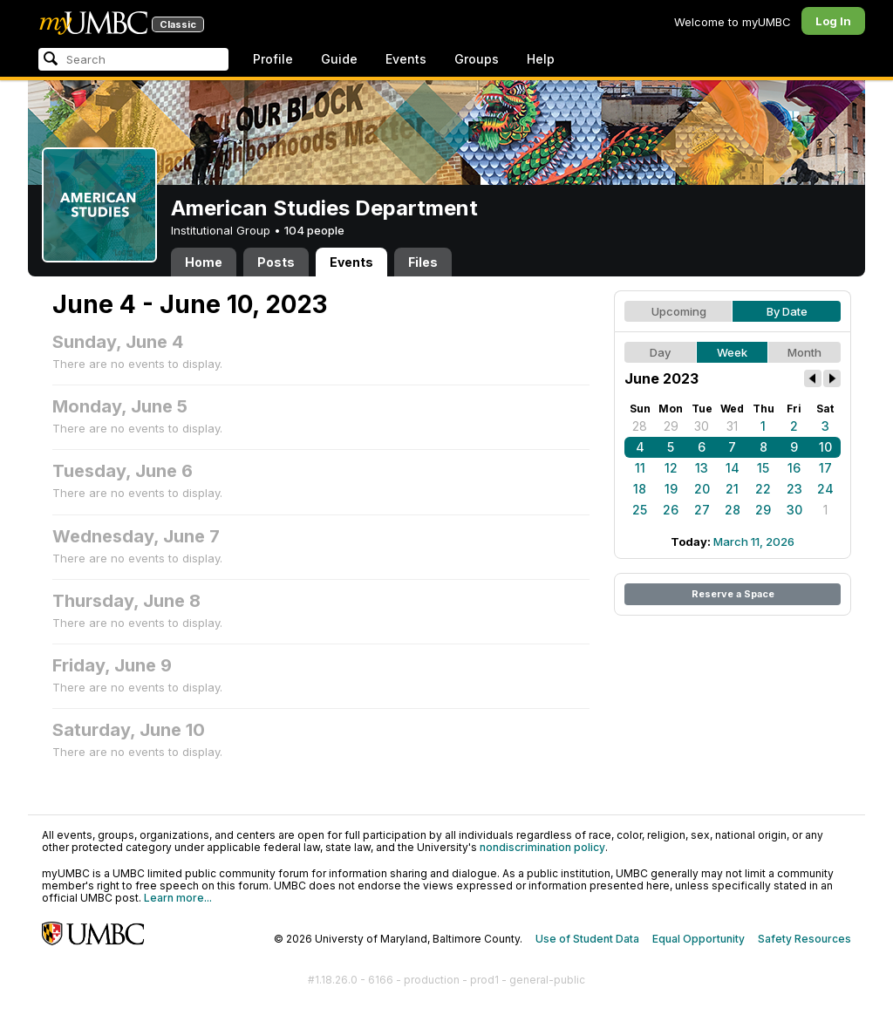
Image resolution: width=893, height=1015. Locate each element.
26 (670, 509)
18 (639, 488)
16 (794, 467)
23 (794, 488)
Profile (273, 58)
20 (702, 488)
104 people (314, 230)
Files (423, 262)
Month (804, 352)
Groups (476, 58)
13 (701, 467)
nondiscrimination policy (542, 847)
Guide (339, 58)
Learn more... (178, 897)
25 (639, 509)
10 (825, 446)
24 (825, 488)
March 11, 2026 (753, 541)
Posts (276, 262)
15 (763, 467)
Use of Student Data (587, 938)
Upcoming (678, 311)
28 (639, 426)
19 (671, 488)
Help (541, 58)
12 (671, 467)
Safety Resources (804, 938)
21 (732, 488)
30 (701, 426)
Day (660, 352)
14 (733, 467)
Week (732, 352)
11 (640, 467)
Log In (833, 21)
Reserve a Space (733, 594)
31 (732, 426)
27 (702, 509)
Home (203, 262)
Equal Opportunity (698, 938)
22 (763, 488)
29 (671, 426)
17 (825, 467)
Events (405, 58)
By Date (787, 311)
